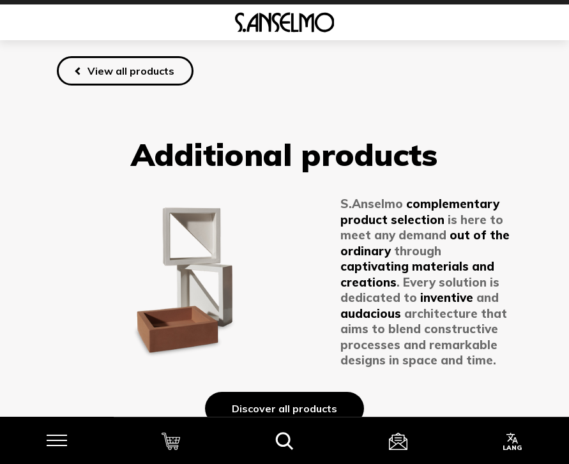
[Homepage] (284, 22)
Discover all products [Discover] (284, 408)
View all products (130, 70)
